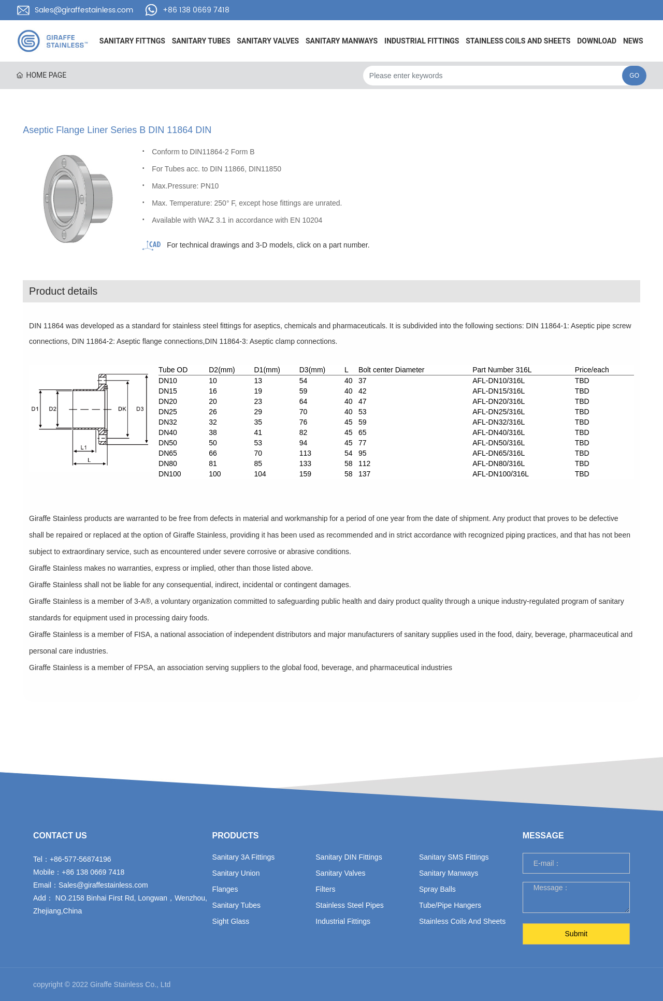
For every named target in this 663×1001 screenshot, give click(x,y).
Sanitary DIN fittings (348, 857)
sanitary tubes (236, 905)
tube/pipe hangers (450, 905)
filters (325, 889)
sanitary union (236, 873)
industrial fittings (342, 921)
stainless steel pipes (349, 905)
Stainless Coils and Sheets (462, 921)
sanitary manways (448, 873)
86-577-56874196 (82, 859)
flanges (225, 889)
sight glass (231, 921)
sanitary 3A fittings (243, 857)
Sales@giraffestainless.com (84, 10)
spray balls (437, 889)
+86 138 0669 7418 (196, 10)
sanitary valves (340, 873)
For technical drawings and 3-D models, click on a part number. (268, 245)
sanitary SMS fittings (454, 857)
